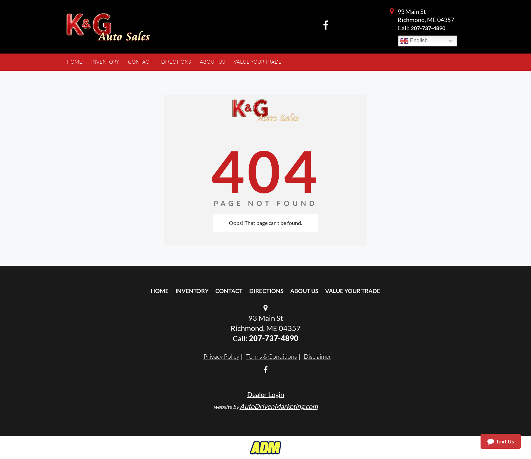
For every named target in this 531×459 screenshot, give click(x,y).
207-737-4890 (428, 28)
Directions (266, 290)
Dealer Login (265, 394)
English (414, 41)
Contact (228, 290)
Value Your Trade (352, 290)
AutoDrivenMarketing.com (279, 406)
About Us (304, 290)
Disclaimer (317, 356)
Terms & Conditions (271, 356)
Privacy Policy (221, 356)
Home (160, 290)
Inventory (192, 290)
